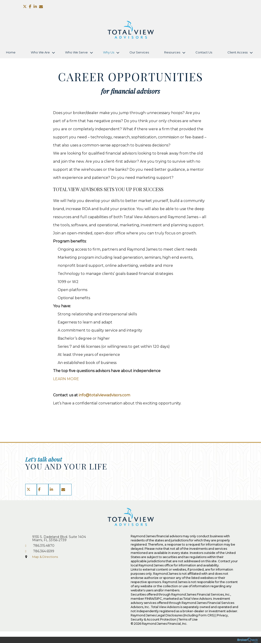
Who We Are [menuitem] (40, 52)
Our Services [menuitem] (139, 52)
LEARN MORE (66, 379)
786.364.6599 (43, 551)
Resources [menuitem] (172, 52)
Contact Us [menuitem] (203, 52)
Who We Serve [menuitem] (76, 52)
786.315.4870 (43, 546)
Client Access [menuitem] (237, 52)
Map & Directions (45, 557)
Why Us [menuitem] (108, 52)
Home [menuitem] (11, 52)
